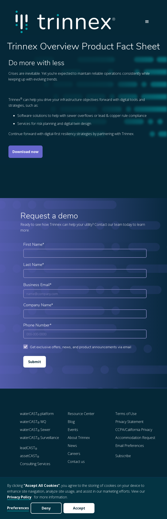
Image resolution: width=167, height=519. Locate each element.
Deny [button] (46, 508)
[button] (147, 21)
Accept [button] (79, 508)
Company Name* (38, 305)
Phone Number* (37, 325)
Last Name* (33, 265)
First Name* (33, 245)
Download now (25, 151)
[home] (76, 22)
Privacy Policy (19, 497)
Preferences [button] (18, 507)
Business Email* (37, 285)
